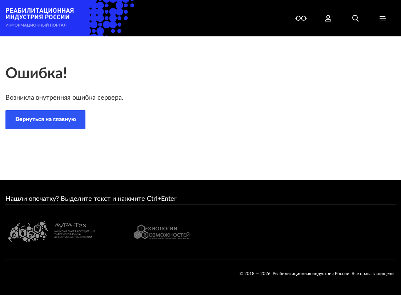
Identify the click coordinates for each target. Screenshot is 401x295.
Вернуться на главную (45, 119)
